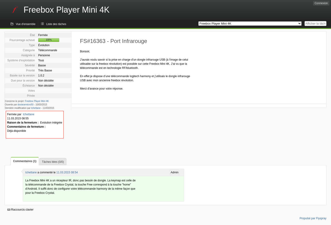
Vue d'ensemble (25, 24)
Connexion (321, 3)
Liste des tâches (56, 24)
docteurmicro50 (26, 104)
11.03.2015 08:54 (67, 172)
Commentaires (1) (24, 161)
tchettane (36, 108)
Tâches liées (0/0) (53, 161)
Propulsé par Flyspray (313, 218)
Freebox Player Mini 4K (37, 101)
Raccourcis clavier (20, 209)
